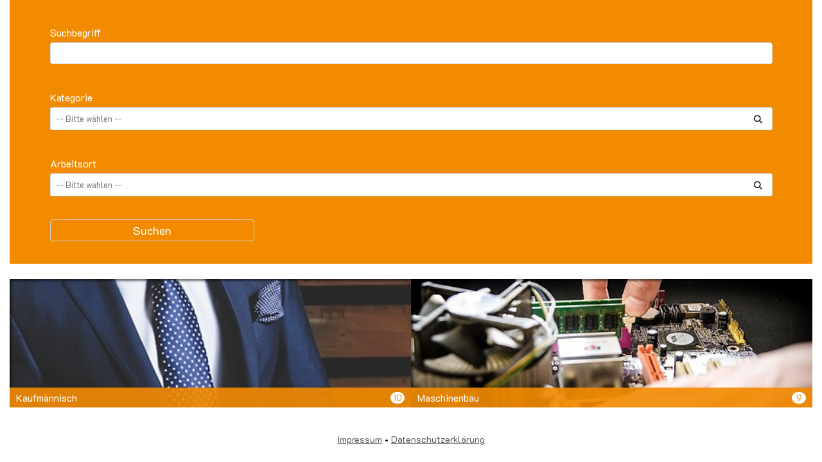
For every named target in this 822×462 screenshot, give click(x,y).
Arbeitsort (73, 163)
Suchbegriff (75, 32)
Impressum (360, 439)
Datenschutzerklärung (438, 439)
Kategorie (71, 97)
